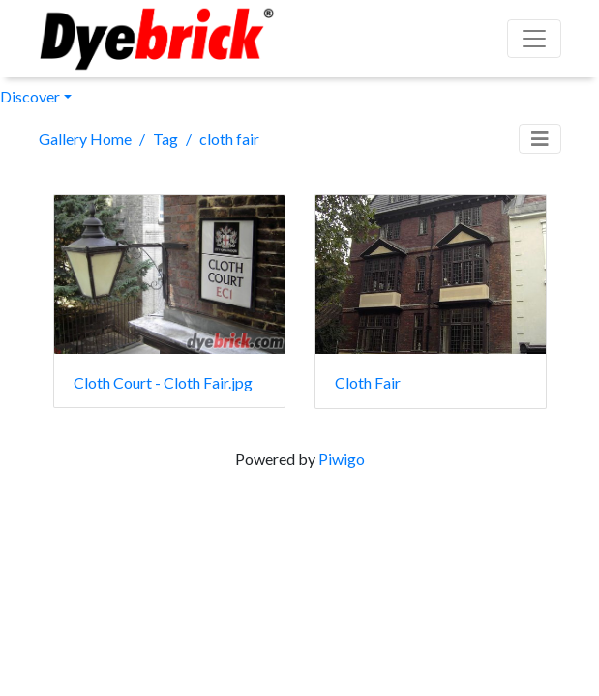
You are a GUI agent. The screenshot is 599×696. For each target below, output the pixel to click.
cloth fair (229, 139)
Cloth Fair (368, 382)
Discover (30, 96)
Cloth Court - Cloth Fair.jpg (163, 382)
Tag (165, 139)
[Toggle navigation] (540, 139)
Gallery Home (85, 139)
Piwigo (341, 459)
